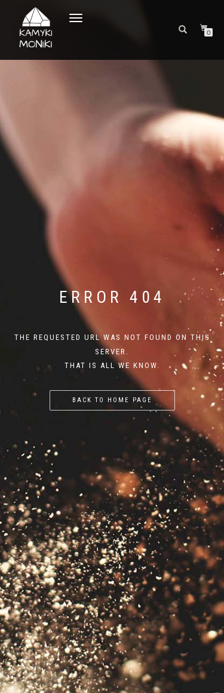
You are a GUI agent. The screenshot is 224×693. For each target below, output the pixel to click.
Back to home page (112, 400)
